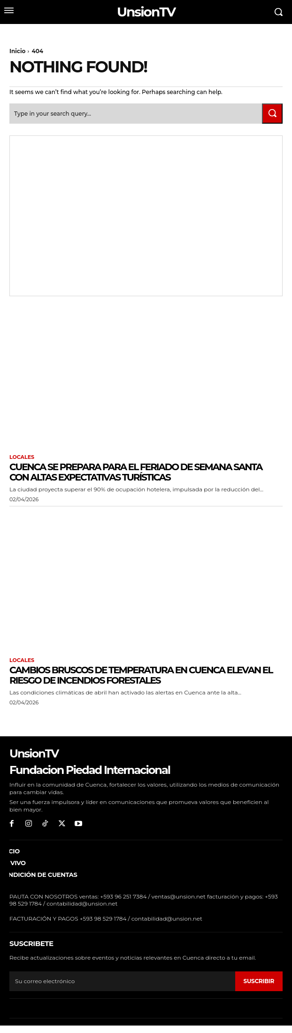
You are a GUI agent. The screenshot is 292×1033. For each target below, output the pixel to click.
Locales (21, 457)
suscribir (259, 981)
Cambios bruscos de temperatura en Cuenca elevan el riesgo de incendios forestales (140, 675)
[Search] (272, 113)
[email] (122, 981)
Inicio (17, 51)
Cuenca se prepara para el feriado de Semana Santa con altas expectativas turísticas (135, 472)
